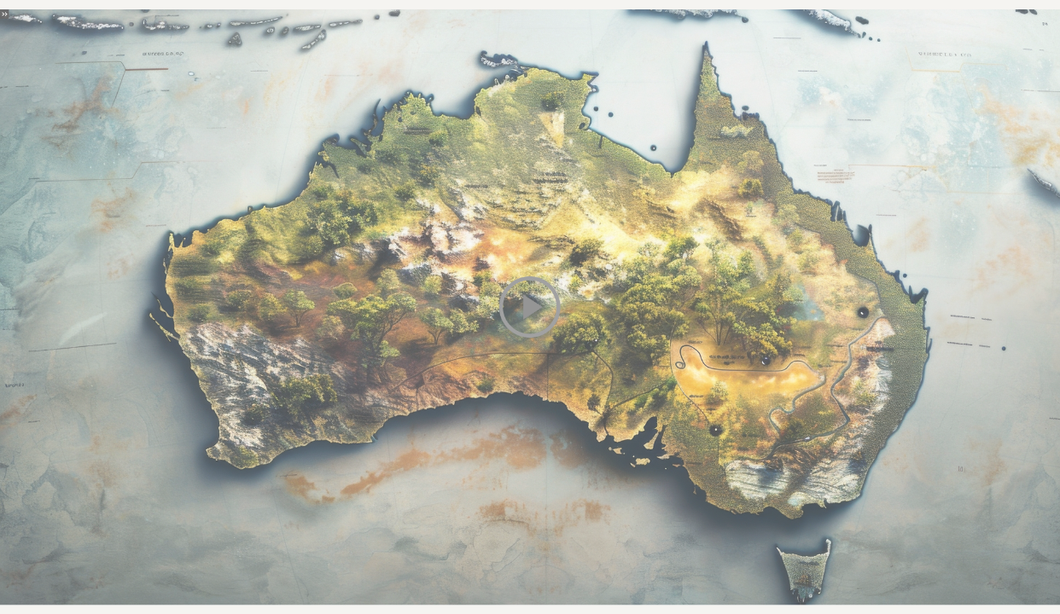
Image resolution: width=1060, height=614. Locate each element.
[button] (530, 307)
